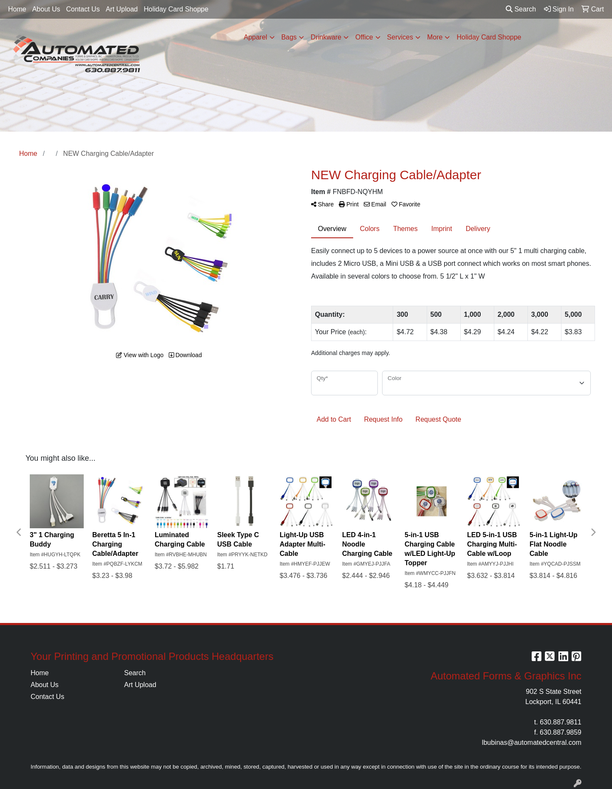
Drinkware (326, 37)
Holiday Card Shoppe (176, 9)
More (434, 37)
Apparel (255, 37)
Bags (289, 37)
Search (521, 9)
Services (400, 37)
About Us (46, 9)
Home (17, 9)
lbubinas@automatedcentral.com (531, 742)
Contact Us (83, 9)
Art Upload (122, 9)
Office (364, 37)
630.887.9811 (560, 722)
